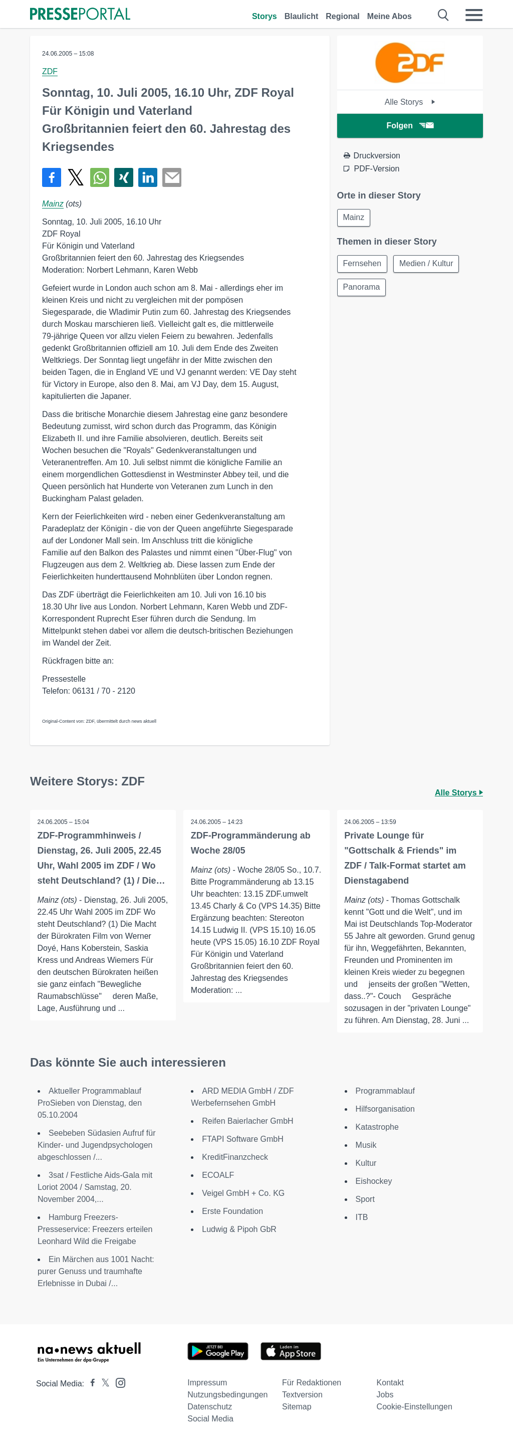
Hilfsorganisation (385, 1109)
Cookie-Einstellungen (414, 1406)
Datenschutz (209, 1406)
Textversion (302, 1394)
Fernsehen (363, 264)
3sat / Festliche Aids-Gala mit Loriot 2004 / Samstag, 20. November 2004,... (95, 1187)
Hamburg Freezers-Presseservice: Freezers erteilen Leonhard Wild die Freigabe (95, 1229)
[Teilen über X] (75, 177)
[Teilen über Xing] (123, 177)
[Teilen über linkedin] (147, 177)
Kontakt (390, 1382)
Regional (343, 16)
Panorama (362, 288)
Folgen (410, 125)
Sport (365, 1199)
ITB (362, 1217)
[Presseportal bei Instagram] (117, 1382)
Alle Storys (410, 102)
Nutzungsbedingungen (227, 1394)
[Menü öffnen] (474, 15)
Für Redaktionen (311, 1382)
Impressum (207, 1382)
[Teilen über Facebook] (51, 177)
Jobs (385, 1394)
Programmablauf (385, 1091)
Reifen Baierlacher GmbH (247, 1121)
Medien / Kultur (428, 264)
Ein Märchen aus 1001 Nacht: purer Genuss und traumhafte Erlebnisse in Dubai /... (96, 1271)
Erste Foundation (232, 1211)
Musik (366, 1145)
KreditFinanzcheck (235, 1157)
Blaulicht (302, 16)
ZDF (50, 71)
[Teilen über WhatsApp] (99, 177)
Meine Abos (389, 16)
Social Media (210, 1418)
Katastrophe (377, 1127)
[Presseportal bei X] (102, 1383)
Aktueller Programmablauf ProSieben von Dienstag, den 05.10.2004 (90, 1103)
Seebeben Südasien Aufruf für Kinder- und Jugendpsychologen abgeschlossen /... (97, 1145)
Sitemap (297, 1406)
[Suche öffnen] (443, 15)
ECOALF (218, 1175)
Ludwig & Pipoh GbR (239, 1229)
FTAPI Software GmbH (242, 1139)
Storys (264, 16)
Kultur (366, 1163)
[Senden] (171, 177)
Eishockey (374, 1181)
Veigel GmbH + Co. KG (243, 1193)
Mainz (53, 203)
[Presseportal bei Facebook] (89, 1383)
